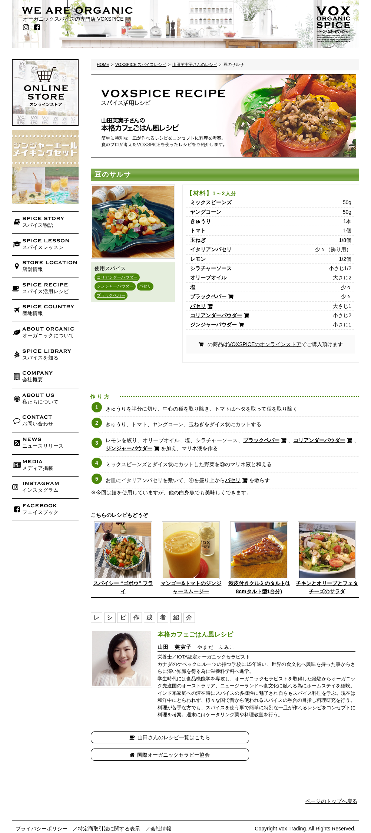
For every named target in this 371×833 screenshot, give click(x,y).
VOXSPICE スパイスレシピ (140, 64)
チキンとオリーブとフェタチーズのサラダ (327, 587)
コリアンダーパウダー (117, 277)
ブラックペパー (111, 295)
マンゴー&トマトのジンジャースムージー (190, 587)
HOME (103, 64)
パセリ (145, 286)
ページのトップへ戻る (331, 784)
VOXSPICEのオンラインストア (265, 344)
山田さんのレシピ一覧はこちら (160, 737)
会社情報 (160, 811)
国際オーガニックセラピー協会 (293, 737)
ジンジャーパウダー (115, 286)
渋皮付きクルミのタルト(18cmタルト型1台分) (259, 587)
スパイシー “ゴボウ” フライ (123, 587)
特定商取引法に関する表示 (109, 811)
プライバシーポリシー (41, 811)
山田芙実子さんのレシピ (194, 64)
